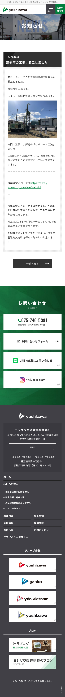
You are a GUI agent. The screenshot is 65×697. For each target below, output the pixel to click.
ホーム (7, 477)
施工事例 (39, 516)
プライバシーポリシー (15, 537)
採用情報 (39, 523)
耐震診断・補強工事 (15, 497)
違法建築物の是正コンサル (18, 502)
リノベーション (12, 508)
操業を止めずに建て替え (17, 491)
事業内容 (8, 516)
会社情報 (8, 523)
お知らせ (8, 530)
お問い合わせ (41, 530)
